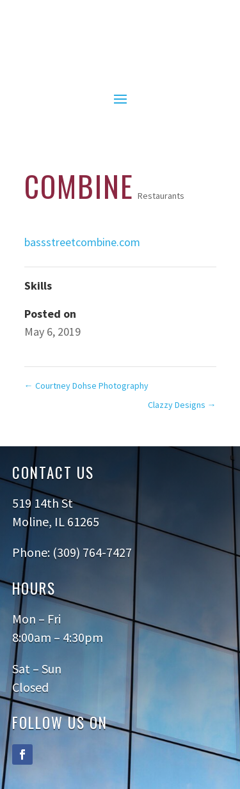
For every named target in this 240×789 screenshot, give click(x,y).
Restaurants (161, 195)
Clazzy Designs (182, 404)
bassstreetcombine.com (82, 242)
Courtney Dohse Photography (86, 385)
